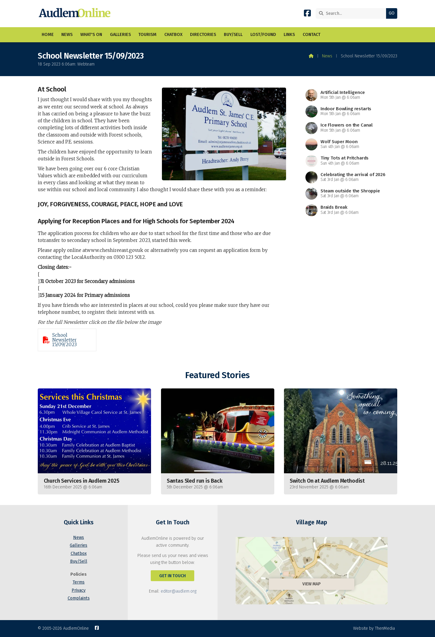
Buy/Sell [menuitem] (233, 34)
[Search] (352, 13)
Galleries (78, 545)
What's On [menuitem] (91, 34)
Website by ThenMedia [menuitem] (374, 628)
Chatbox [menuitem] (173, 34)
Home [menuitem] (48, 34)
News (327, 56)
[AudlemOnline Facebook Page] (307, 14)
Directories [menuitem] (203, 34)
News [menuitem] (66, 34)
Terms (78, 582)
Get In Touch (172, 575)
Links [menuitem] (289, 34)
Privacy (78, 590)
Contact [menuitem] (312, 34)
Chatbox (79, 553)
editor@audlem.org (178, 591)
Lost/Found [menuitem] (263, 34)
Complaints (79, 598)
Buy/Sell (78, 561)
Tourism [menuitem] (147, 34)
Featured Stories (217, 375)
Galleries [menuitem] (120, 34)
